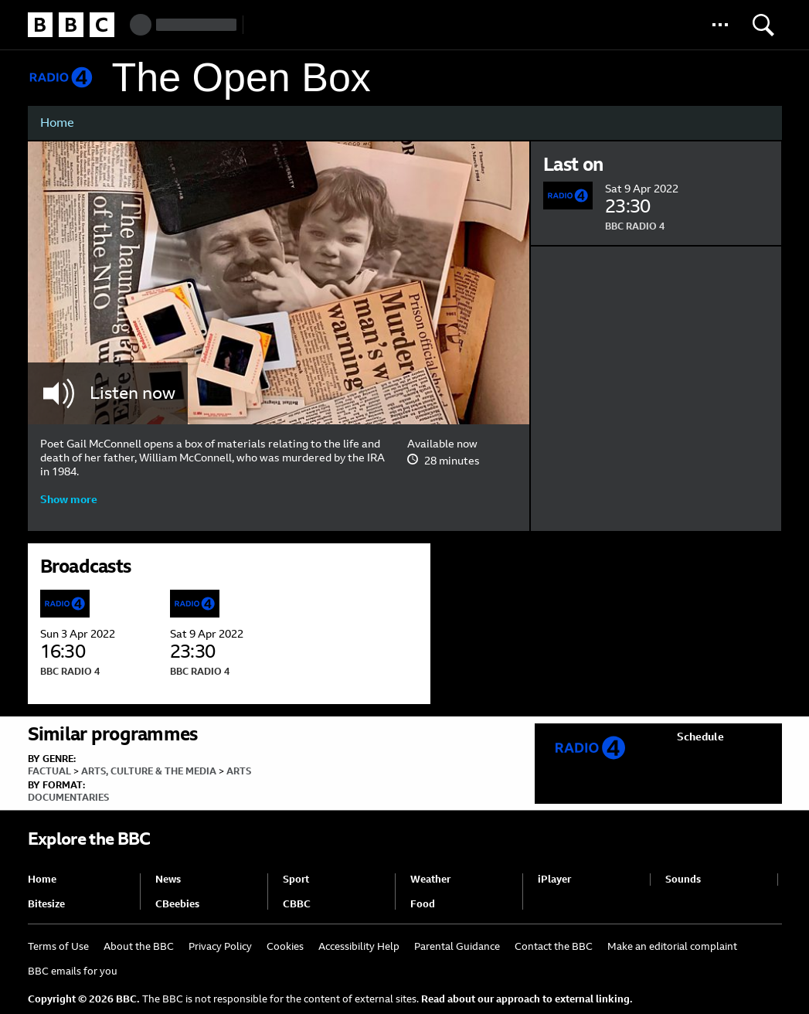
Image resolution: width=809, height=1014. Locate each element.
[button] (720, 24)
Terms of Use (58, 946)
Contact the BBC (554, 946)
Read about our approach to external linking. (527, 999)
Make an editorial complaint (672, 946)
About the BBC (139, 946)
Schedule (700, 736)
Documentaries (68, 797)
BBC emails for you (72, 971)
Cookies (285, 946)
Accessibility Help (358, 946)
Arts (238, 771)
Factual (49, 771)
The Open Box (241, 78)
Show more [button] (68, 499)
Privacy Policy (220, 946)
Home (57, 122)
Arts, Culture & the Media (148, 771)
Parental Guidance (457, 946)
